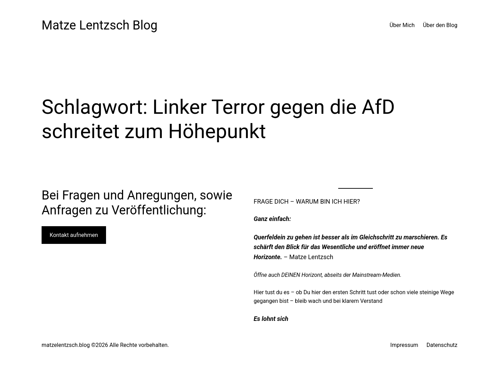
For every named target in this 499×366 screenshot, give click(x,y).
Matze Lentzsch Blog (100, 25)
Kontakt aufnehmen (74, 235)
